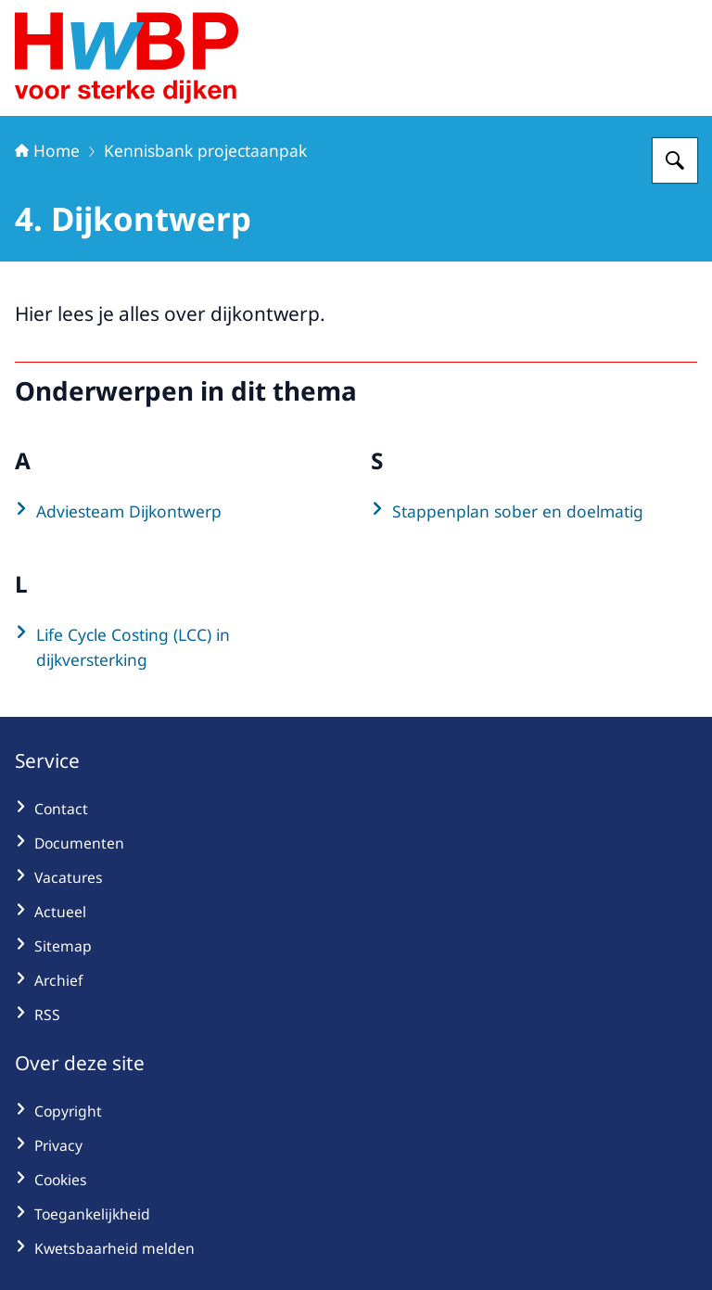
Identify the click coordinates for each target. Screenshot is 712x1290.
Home (47, 150)
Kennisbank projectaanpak (205, 150)
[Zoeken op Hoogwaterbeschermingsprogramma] (675, 160)
